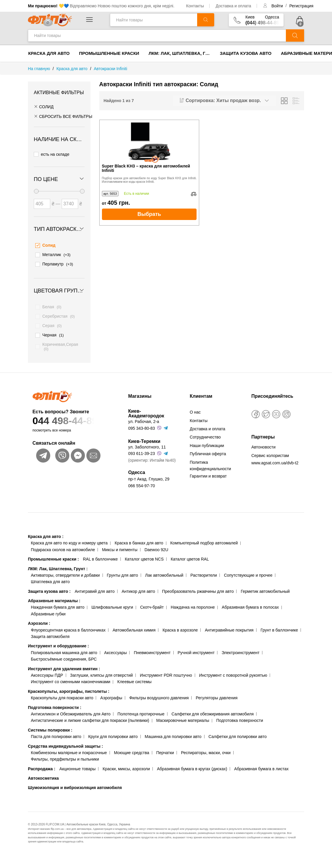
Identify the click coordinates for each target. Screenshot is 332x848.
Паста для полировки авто (56, 730)
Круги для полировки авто (113, 730)
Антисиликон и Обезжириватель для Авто (70, 707)
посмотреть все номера (52, 424)
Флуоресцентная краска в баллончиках (68, 624)
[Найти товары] (153, 19)
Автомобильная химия (134, 624)
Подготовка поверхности (54, 701)
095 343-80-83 (141, 422)
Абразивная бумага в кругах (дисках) (192, 762)
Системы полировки (50, 724)
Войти (277, 6)
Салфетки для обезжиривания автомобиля (213, 707)
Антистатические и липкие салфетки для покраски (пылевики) (90, 714)
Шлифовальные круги (112, 601)
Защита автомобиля (50, 630)
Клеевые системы (134, 675)
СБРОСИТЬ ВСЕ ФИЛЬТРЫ (63, 116)
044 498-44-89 (74, 415)
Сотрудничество (205, 431)
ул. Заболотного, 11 (147, 441)
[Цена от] (42, 202)
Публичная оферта (208, 448)
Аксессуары (115, 646)
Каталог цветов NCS (144, 553)
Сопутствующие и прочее (248, 569)
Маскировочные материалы (182, 714)
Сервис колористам (270, 449)
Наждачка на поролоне (193, 601)
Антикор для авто (138, 585)
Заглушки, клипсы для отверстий (101, 669)
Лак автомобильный (164, 569)
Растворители (203, 569)
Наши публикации (207, 439)
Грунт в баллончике (279, 624)
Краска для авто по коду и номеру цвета (69, 537)
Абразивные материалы (54, 595)
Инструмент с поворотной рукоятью (233, 669)
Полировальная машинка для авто (64, 646)
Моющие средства (131, 746)
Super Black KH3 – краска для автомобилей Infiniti (146, 168)
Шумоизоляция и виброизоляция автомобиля (75, 781)
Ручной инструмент (196, 646)
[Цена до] (70, 202)
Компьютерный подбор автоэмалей (204, 537)
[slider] (36, 189)
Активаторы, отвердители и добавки (65, 569)
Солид (43, 106)
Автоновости (263, 441)
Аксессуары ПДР (47, 669)
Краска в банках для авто (139, 537)
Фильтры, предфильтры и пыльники (65, 753)
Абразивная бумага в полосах (250, 601)
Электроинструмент (240, 646)
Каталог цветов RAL (190, 553)
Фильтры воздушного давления (159, 692)
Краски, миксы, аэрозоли (126, 762)
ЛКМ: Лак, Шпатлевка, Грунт (182, 53)
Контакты (195, 6)
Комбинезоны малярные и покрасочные (69, 746)
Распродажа (41, 762)
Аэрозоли (39, 617)
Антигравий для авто (95, 585)
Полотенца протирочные (141, 707)
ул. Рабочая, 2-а (143, 415)
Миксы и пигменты (120, 543)
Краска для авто (49, 53)
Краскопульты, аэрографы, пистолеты (68, 685)
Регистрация (301, 6)
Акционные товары (77, 762)
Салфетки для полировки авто (238, 730)
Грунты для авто (122, 569)
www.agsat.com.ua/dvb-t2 (274, 457)
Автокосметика (43, 772)
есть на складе (51, 153)
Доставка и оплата (233, 6)
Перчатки (165, 746)
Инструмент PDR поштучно (166, 669)
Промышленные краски (109, 53)
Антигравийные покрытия (229, 624)
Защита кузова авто (245, 53)
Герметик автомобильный (265, 585)
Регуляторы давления (216, 692)
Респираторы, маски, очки (206, 746)
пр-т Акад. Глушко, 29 (148, 473)
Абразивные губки (48, 607)
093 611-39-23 (141, 447)
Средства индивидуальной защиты (65, 740)
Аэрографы (111, 692)
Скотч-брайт (152, 601)
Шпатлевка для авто (50, 575)
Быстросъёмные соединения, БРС (64, 653)
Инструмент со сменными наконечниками (70, 675)
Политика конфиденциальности (210, 459)
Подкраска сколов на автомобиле (63, 543)
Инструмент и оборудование (58, 640)
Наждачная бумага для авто (57, 601)
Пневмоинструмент (152, 646)
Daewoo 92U (156, 543)
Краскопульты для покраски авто (62, 692)
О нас (195, 406)
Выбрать (149, 214)
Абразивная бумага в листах (261, 762)
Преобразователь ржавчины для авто (198, 585)
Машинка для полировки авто (173, 730)
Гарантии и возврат (208, 470)
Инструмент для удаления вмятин (64, 662)
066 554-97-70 (141, 479)
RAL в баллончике (100, 553)
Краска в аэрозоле (180, 624)
